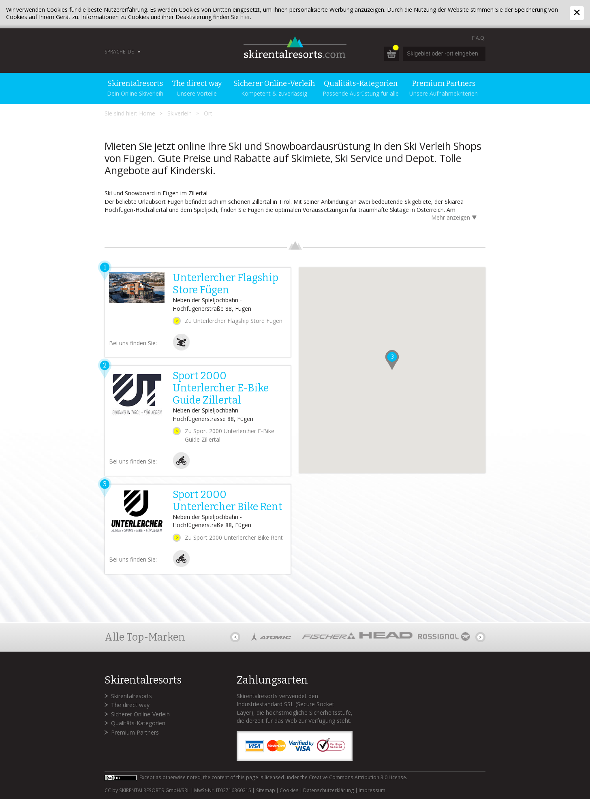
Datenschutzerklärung (328, 790)
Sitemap (265, 790)
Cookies (289, 790)
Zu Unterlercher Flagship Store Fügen (233, 321)
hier (245, 17)
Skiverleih (179, 113)
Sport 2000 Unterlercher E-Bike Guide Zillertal (221, 388)
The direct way (130, 705)
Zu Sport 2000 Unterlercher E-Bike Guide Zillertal (229, 435)
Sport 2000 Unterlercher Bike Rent (227, 501)
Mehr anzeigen (455, 218)
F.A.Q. (478, 37)
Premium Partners (135, 732)
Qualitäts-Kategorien (138, 723)
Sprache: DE (119, 51)
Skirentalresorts (131, 696)
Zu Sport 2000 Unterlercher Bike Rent (234, 537)
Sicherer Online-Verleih (140, 714)
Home (147, 113)
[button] (392, 360)
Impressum (372, 790)
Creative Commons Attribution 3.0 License (357, 777)
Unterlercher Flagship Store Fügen (225, 284)
